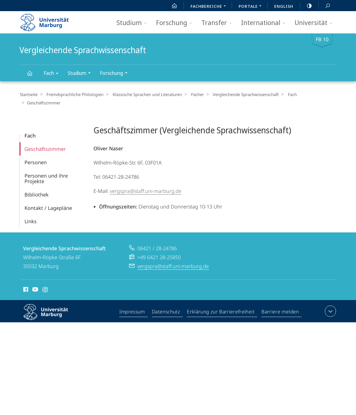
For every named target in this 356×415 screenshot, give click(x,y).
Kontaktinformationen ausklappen (330, 302)
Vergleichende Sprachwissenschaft (32, 75)
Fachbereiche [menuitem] (210, 6)
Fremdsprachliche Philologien (73, 94)
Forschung (176, 23)
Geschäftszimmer (45, 140)
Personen (35, 153)
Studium (133, 23)
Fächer (191, 94)
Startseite (28, 94)
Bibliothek (36, 186)
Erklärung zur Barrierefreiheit (221, 303)
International (265, 23)
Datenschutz (167, 303)
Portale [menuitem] (251, 6)
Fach (53, 74)
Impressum (133, 303)
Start (171, 6)
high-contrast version (306, 6)
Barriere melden (280, 303)
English (283, 6)
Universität (315, 23)
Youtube (34, 281)
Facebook (25, 281)
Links (30, 212)
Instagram (45, 281)
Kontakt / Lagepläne (48, 199)
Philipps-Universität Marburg (50, 308)
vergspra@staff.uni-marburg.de (145, 182)
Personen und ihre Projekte (46, 170)
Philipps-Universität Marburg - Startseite (49, 20)
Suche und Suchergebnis (324, 6)
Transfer (218, 23)
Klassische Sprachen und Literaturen (143, 94)
